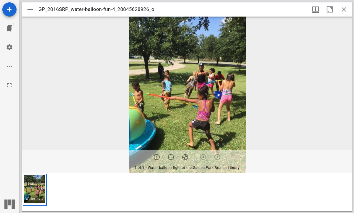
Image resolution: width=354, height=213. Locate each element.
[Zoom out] (171, 157)
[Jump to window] (9, 28)
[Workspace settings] (9, 47)
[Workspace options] (9, 66)
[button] (34, 189)
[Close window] (344, 9)
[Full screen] (9, 85)
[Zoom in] (157, 157)
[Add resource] (9, 9)
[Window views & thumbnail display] (316, 9)
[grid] (187, 192)
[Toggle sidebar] (30, 9)
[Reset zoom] (185, 157)
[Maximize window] (330, 9)
